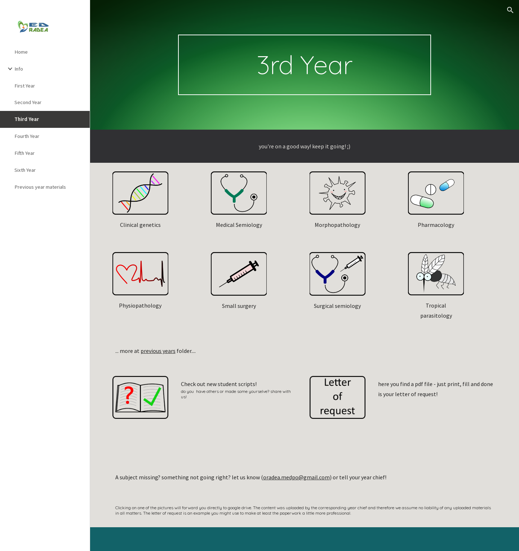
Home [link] (21, 52)
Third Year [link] (26, 119)
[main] (304, 65)
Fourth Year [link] (26, 136)
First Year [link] (24, 85)
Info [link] (18, 69)
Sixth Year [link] (25, 170)
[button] (510, 10)
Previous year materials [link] (40, 187)
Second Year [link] (27, 102)
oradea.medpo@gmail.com (296, 477)
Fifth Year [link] (24, 153)
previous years (158, 350)
